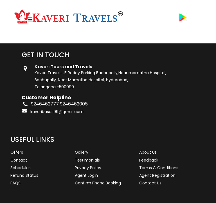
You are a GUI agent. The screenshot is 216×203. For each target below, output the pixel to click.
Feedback (148, 160)
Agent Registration (157, 175)
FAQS (15, 183)
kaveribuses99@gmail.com (57, 111)
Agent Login (86, 175)
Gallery (81, 152)
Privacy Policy (88, 168)
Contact (18, 160)
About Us (148, 152)
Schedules (20, 168)
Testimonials (87, 160)
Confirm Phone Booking (98, 183)
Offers (16, 152)
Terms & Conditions (158, 168)
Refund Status (24, 175)
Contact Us (150, 183)
